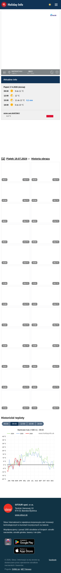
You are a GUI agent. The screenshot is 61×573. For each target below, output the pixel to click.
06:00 (6, 424)
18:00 (39, 424)
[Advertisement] (30, 137)
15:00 (31, 424)
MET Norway (26, 569)
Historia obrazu (40, 158)
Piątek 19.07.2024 (18, 158)
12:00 (22, 424)
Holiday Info (10, 3)
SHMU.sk (16, 569)
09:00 (14, 424)
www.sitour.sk (21, 515)
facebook (52, 560)
